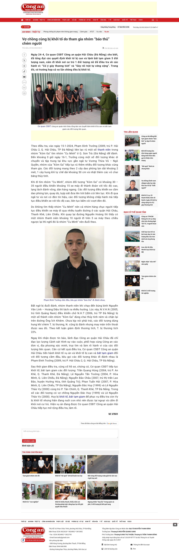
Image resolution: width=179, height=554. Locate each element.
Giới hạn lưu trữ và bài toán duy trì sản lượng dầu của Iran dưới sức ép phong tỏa (148, 236)
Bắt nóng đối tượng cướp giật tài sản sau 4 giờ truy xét (102, 477)
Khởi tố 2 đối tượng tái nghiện (148, 292)
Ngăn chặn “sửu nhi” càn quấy (148, 263)
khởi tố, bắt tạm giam (72, 396)
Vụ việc (99, 32)
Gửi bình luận (29, 441)
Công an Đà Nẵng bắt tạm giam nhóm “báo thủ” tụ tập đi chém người (149, 139)
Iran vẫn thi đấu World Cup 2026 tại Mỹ (148, 249)
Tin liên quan (131, 132)
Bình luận (28, 445)
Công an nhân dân (53, 20)
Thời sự (28, 20)
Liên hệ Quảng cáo (109, 549)
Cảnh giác (83, 32)
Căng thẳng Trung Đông (115, 27)
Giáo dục (116, 20)
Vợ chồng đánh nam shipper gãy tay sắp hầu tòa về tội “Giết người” (148, 184)
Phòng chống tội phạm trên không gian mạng (60, 32)
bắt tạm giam (105, 353)
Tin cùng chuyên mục (32, 452)
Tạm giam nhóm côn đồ (31, 476)
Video (141, 20)
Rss (133, 549)
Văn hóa (103, 20)
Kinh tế (95, 20)
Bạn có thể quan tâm (135, 212)
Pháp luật (66, 20)
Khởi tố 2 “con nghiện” (31, 502)
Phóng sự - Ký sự (85, 20)
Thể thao (133, 20)
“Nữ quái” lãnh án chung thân (147, 167)
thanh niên (104, 149)
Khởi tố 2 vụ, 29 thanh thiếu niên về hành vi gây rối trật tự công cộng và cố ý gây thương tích (149, 200)
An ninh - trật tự (39, 20)
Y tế (109, 20)
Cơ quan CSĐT (74, 127)
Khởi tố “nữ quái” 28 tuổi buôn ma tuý (68, 476)
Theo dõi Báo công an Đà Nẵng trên (99, 423)
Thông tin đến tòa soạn (140, 545)
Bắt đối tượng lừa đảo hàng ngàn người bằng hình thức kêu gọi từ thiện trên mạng (149, 155)
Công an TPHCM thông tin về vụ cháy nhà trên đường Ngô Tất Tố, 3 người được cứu (148, 221)
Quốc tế (125, 20)
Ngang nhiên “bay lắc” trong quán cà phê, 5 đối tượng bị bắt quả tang (101, 503)
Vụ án (106, 32)
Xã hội (74, 20)
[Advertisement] (102, 8)
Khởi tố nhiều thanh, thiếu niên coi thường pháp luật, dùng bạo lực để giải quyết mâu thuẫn (69, 504)
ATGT (92, 32)
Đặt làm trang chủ (109, 545)
